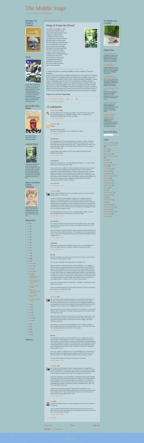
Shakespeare (107, 216)
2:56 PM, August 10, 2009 (56, 133)
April (30, 312)
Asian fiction (107, 178)
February (31, 317)
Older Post (96, 425)
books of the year (108, 185)
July (30, 304)
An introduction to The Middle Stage (34, 277)
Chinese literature (108, 199)
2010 (28, 258)
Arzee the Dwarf (54, 101)
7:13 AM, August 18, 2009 (56, 291)
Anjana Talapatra (55, 110)
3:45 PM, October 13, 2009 (57, 414)
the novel (106, 149)
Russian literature (108, 180)
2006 (28, 329)
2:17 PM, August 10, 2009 (56, 118)
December (31, 263)
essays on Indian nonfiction (110, 145)
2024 (28, 226)
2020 (28, 237)
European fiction (108, 154)
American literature (108, 192)
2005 (28, 332)
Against (110, 53)
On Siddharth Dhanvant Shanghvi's (109, 116)
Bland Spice (53, 123)
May (30, 309)
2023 (28, 229)
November (31, 266)
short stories (107, 162)
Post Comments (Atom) (56, 429)
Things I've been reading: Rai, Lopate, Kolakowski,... (34, 291)
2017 (28, 245)
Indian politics (107, 171)
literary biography (108, 204)
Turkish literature (108, 183)
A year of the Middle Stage (110, 102)
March (30, 315)
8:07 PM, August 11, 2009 (56, 185)
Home (72, 425)
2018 (28, 242)
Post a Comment (53, 417)
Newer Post (48, 425)
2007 (28, 326)
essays (105, 190)
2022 (28, 231)
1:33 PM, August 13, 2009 (56, 249)
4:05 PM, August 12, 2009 (56, 216)
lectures (106, 197)
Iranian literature (108, 214)
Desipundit (61, 101)
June (30, 307)
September (31, 271)
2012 (28, 253)
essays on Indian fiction (109, 143)
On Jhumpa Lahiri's (109, 65)
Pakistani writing (108, 195)
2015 (28, 247)
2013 (28, 250)
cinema (105, 202)
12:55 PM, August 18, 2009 (57, 330)
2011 (28, 255)
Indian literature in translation (111, 156)
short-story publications (109, 211)
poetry (105, 160)
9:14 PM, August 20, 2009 (56, 395)
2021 (28, 234)
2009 (28, 261)
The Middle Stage (45, 8)
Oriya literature (107, 209)
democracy (106, 187)
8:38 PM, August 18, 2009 (56, 360)
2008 (28, 324)
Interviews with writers (109, 175)
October (31, 268)
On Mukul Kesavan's (110, 77)
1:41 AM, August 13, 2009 (56, 237)
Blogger (79, 439)
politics (105, 151)
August (30, 274)
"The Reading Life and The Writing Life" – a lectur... (34, 282)
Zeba (51, 401)
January (31, 320)
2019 (28, 239)
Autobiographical (108, 173)
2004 (28, 334)
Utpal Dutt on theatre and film (33, 286)
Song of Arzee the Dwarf (32, 296)
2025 (28, 223)
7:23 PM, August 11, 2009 (56, 155)
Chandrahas (53, 191)
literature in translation (109, 207)
